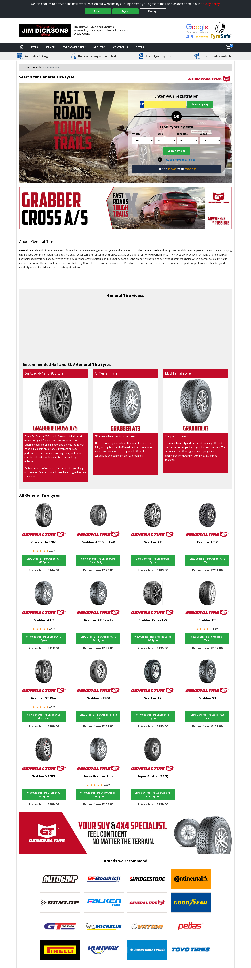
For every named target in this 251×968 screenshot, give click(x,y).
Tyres (34, 47)
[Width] (142, 140)
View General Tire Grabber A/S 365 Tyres (44, 560)
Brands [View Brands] (37, 67)
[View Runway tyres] (104, 950)
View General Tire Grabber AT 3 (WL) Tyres (98, 638)
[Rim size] (187, 140)
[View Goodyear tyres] (191, 902)
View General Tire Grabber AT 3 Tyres (43, 638)
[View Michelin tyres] (104, 926)
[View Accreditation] (221, 30)
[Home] (22, 47)
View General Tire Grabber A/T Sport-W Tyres (98, 560)
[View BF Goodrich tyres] (104, 879)
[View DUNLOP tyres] (60, 902)
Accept (98, 11)
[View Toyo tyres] (191, 950)
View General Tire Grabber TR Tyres (152, 716)
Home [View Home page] (25, 67)
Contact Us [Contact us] (120, 47)
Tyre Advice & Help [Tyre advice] (74, 47)
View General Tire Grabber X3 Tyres (207, 716)
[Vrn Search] (163, 104)
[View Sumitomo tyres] (147, 950)
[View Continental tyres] (191, 879)
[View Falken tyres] (104, 902)
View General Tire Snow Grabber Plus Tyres (98, 794)
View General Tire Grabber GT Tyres (207, 638)
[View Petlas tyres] (191, 926)
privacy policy (210, 4)
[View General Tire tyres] (147, 902)
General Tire (42, 241)
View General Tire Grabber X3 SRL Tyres (43, 794)
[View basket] (228, 47)
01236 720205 (82, 34)
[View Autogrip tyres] (60, 879)
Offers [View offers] (140, 47)
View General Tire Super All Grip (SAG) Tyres (153, 794)
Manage (153, 11)
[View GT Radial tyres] (60, 926)
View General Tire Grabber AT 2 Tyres (207, 560)
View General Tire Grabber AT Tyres (152, 560)
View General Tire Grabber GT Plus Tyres (43, 716)
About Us (99, 47)
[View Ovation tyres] (147, 926)
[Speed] (210, 140)
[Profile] (165, 140)
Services (50, 47)
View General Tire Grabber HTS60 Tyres (98, 716)
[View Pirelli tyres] (60, 950)
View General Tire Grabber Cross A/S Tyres (152, 638)
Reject (125, 11)
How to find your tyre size (179, 159)
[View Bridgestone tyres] (147, 879)
